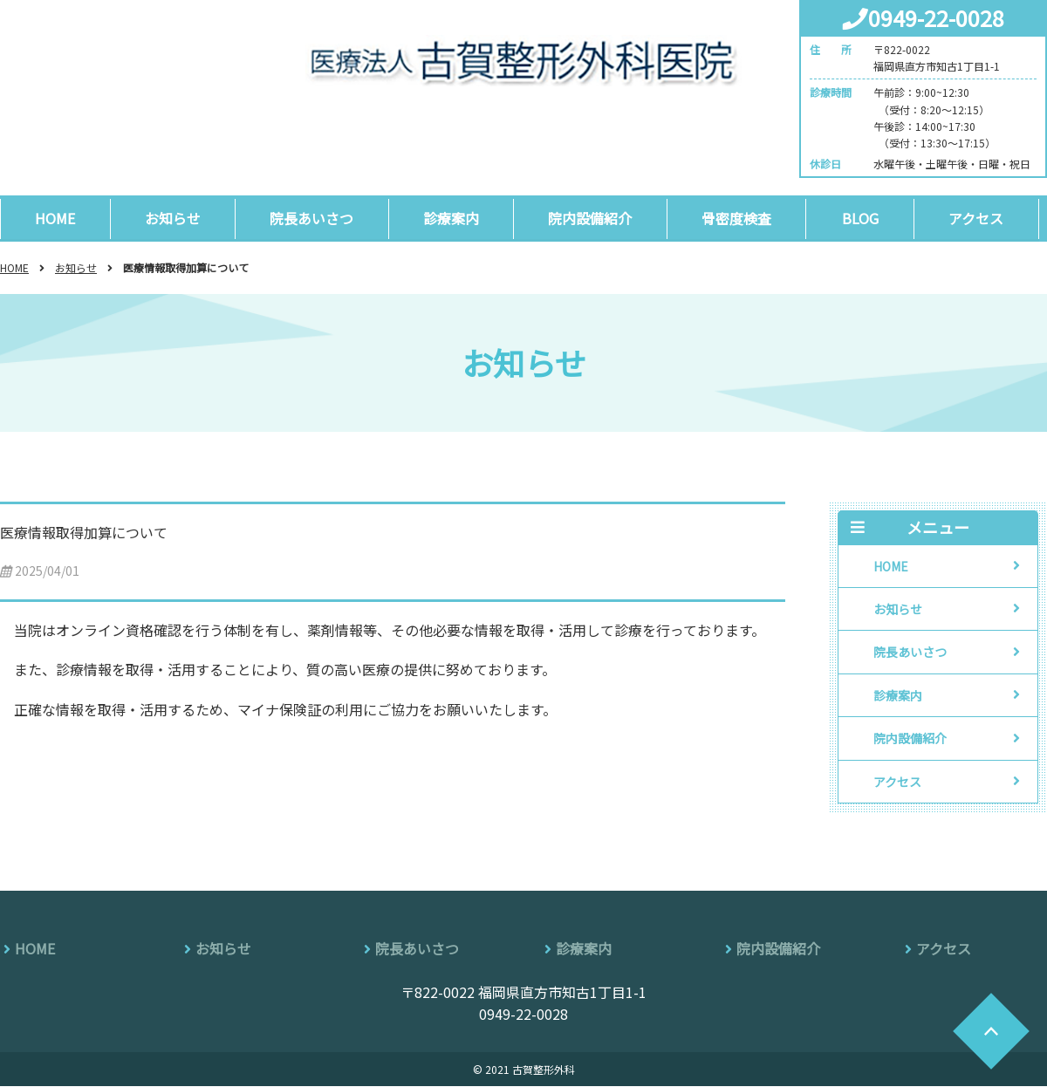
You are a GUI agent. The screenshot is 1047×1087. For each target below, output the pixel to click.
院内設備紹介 (596, 218)
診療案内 (455, 218)
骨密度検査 (743, 218)
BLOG (867, 218)
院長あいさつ (315, 218)
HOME (56, 218)
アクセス (983, 218)
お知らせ (174, 218)
